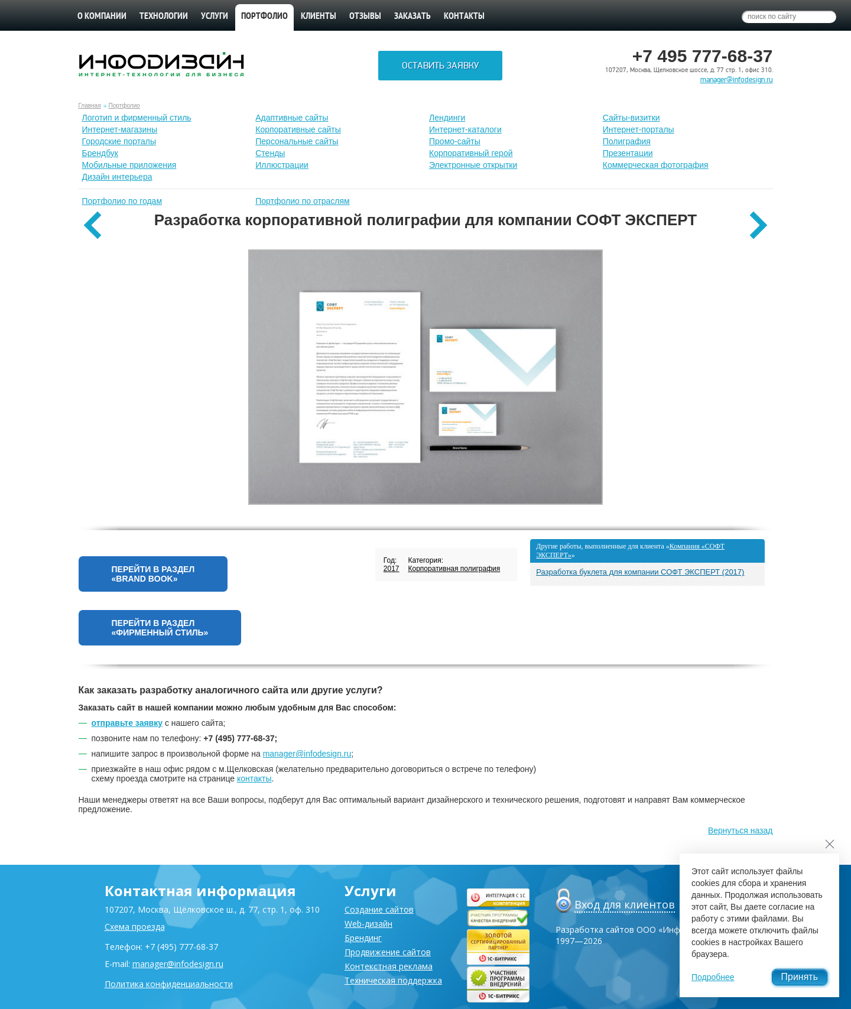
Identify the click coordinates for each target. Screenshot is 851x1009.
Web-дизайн (368, 923)
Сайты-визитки (631, 117)
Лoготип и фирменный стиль (136, 117)
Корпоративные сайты (298, 129)
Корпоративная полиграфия (454, 568)
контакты (254, 778)
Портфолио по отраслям (302, 201)
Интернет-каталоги (465, 129)
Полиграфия (627, 141)
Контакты (464, 16)
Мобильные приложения (129, 165)
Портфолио (124, 105)
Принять (799, 977)
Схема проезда (135, 926)
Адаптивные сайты (291, 117)
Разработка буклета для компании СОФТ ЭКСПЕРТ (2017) (640, 571)
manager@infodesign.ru (736, 80)
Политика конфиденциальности (169, 983)
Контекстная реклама (389, 966)
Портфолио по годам (122, 201)
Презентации (628, 153)
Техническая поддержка (393, 980)
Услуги (214, 16)
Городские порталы (119, 141)
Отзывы (365, 16)
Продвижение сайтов (388, 952)
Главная (90, 105)
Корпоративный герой (471, 153)
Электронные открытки (473, 165)
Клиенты (318, 16)
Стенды (270, 153)
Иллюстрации (281, 165)
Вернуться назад (740, 830)
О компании (101, 16)
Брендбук (100, 153)
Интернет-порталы (638, 129)
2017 (391, 568)
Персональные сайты (296, 141)
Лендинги (447, 117)
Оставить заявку (440, 66)
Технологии (163, 16)
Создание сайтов (379, 909)
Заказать (412, 16)
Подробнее (713, 977)
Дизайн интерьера (117, 176)
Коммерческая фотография (656, 165)
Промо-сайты (454, 141)
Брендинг (363, 937)
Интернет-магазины (120, 129)
